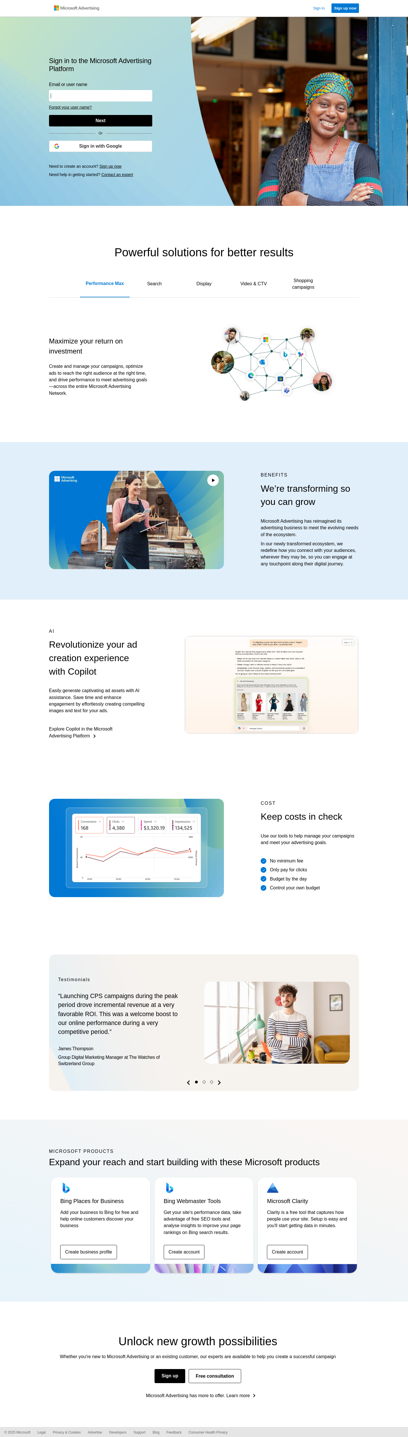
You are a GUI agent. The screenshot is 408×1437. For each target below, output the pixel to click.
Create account (184, 1251)
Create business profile (88, 1251)
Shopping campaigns (303, 284)
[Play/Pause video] (213, 481)
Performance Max (105, 283)
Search (154, 283)
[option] (204, 1022)
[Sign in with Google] (100, 146)
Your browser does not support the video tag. (136, 520)
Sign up (169, 1375)
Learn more (238, 1395)
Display (203, 283)
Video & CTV (253, 283)
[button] (189, 1083)
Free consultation (215, 1376)
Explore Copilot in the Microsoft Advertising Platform (80, 732)
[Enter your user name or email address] (100, 95)
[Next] (100, 120)
